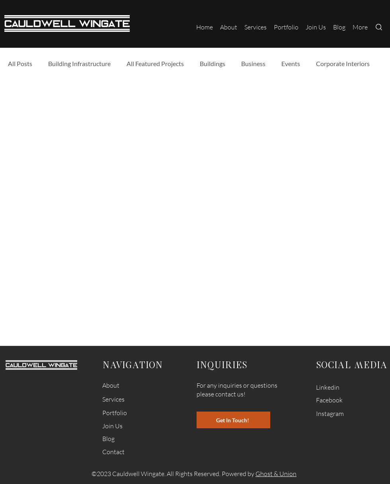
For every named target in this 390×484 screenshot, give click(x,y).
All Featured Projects (155, 63)
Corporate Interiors (343, 63)
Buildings (212, 63)
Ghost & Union (275, 474)
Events (290, 63)
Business (253, 63)
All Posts (20, 63)
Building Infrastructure (79, 63)
